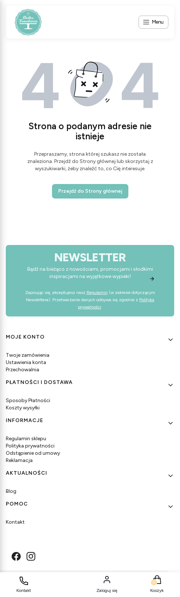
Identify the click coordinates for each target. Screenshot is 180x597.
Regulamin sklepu (26, 439)
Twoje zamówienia (27, 355)
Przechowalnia (22, 370)
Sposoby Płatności (28, 400)
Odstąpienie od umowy (33, 453)
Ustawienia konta (26, 362)
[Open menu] (153, 22)
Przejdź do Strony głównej (90, 191)
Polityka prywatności (30, 446)
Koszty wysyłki (23, 408)
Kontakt (15, 522)
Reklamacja (19, 460)
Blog (11, 491)
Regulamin (97, 292)
